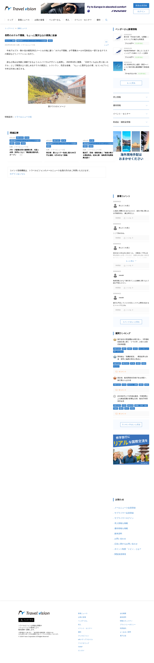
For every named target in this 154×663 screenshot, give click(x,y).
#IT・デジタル (118, 351)
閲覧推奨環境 (120, 554)
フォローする (28, 620)
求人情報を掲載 (121, 523)
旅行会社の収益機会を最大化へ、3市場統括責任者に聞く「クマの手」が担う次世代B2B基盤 (133, 341)
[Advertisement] (131, 179)
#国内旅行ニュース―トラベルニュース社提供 (32, 40)
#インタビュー (144, 349)
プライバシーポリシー (128, 624)
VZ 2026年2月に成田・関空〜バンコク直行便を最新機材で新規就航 (136, 67)
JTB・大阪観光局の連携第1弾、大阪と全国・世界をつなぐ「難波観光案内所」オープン (25, 152)
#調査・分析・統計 (141, 405)
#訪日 (17, 143)
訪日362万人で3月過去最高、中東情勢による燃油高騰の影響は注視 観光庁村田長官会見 (132, 398)
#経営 (147, 385)
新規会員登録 (141, 5)
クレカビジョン (83, 636)
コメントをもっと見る (131, 322)
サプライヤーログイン (124, 518)
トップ (10, 20)
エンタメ (81, 650)
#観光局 (130, 405)
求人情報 (117, 97)
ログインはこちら (17, 174)
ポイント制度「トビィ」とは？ (127, 549)
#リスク (116, 366)
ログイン (141, 11)
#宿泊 (50, 40)
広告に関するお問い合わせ (126, 544)
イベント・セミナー (83, 20)
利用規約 (123, 628)
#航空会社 (125, 363)
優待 (98, 20)
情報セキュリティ (126, 621)
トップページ (9, 28)
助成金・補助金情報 (121, 122)
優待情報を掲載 (121, 528)
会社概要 (123, 613)
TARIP (80, 647)
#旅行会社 (20, 137)
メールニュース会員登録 (125, 508)
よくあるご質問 (125, 632)
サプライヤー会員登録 (124, 513)
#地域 (23, 143)
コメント (122, 371)
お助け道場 (39, 20)
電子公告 (123, 636)
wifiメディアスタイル (85, 639)
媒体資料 (118, 534)
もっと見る (131, 83)
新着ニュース (24, 20)
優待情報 (117, 105)
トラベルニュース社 (23, 117)
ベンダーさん (55, 20)
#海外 (124, 349)
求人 (67, 20)
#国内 (12, 143)
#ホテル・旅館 (10, 40)
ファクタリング (83, 643)
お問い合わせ (120, 539)
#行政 (27, 137)
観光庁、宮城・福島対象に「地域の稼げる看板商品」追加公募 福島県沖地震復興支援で (98, 155)
